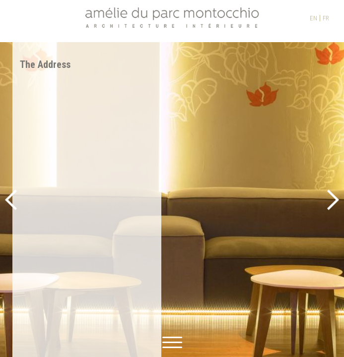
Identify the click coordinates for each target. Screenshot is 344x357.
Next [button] (333, 199)
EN (313, 18)
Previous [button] (11, 199)
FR (326, 18)
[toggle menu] (172, 341)
